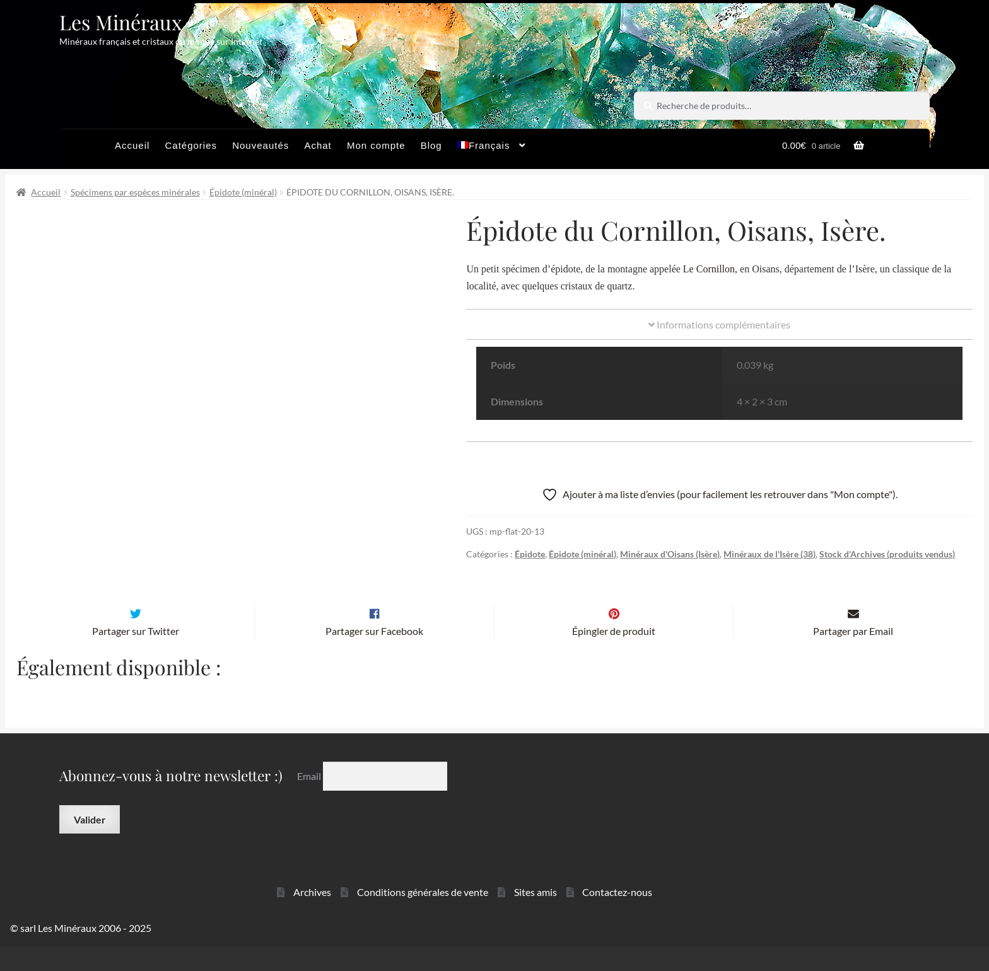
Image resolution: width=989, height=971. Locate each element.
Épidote (530, 554)
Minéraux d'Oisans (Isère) (670, 554)
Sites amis (535, 916)
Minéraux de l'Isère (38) (769, 554)
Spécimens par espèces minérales (135, 192)
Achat (317, 145)
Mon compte (376, 145)
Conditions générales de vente (422, 916)
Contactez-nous (617, 916)
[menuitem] (491, 149)
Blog (431, 145)
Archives (312, 916)
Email (310, 800)
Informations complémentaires (719, 324)
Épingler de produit (613, 655)
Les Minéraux (120, 21)
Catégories (191, 145)
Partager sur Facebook (374, 655)
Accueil (132, 145)
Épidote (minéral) (243, 192)
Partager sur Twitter (135, 655)
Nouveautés (260, 145)
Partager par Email (853, 655)
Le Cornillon (709, 269)
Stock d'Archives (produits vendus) (887, 554)
